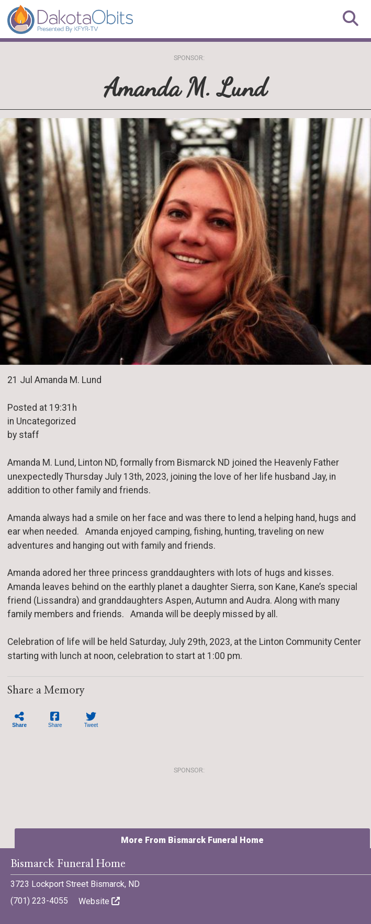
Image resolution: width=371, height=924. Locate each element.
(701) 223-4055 (39, 901)
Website (99, 901)
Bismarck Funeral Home (68, 864)
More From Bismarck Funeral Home (192, 840)
